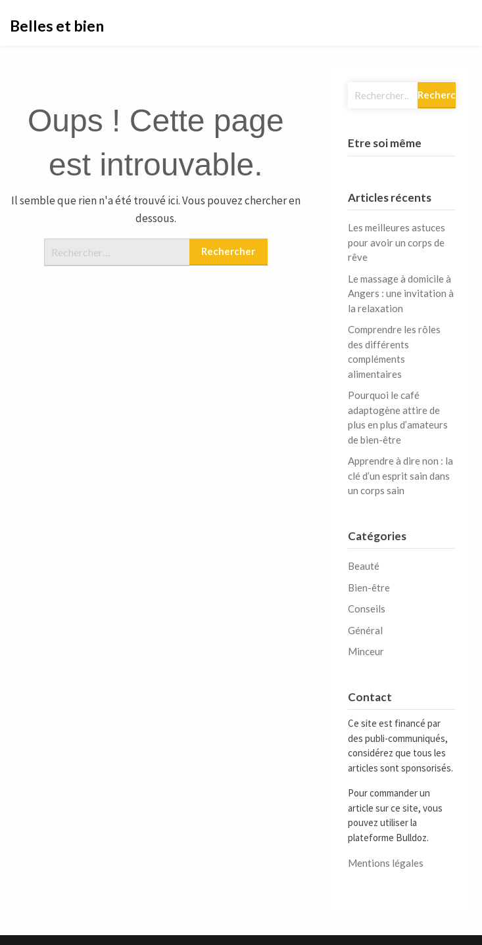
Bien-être (369, 587)
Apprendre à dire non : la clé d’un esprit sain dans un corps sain (400, 475)
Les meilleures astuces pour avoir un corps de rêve (396, 242)
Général (365, 630)
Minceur (366, 651)
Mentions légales (385, 863)
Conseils (366, 608)
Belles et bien (57, 25)
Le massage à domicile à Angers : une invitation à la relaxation (401, 293)
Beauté (363, 566)
